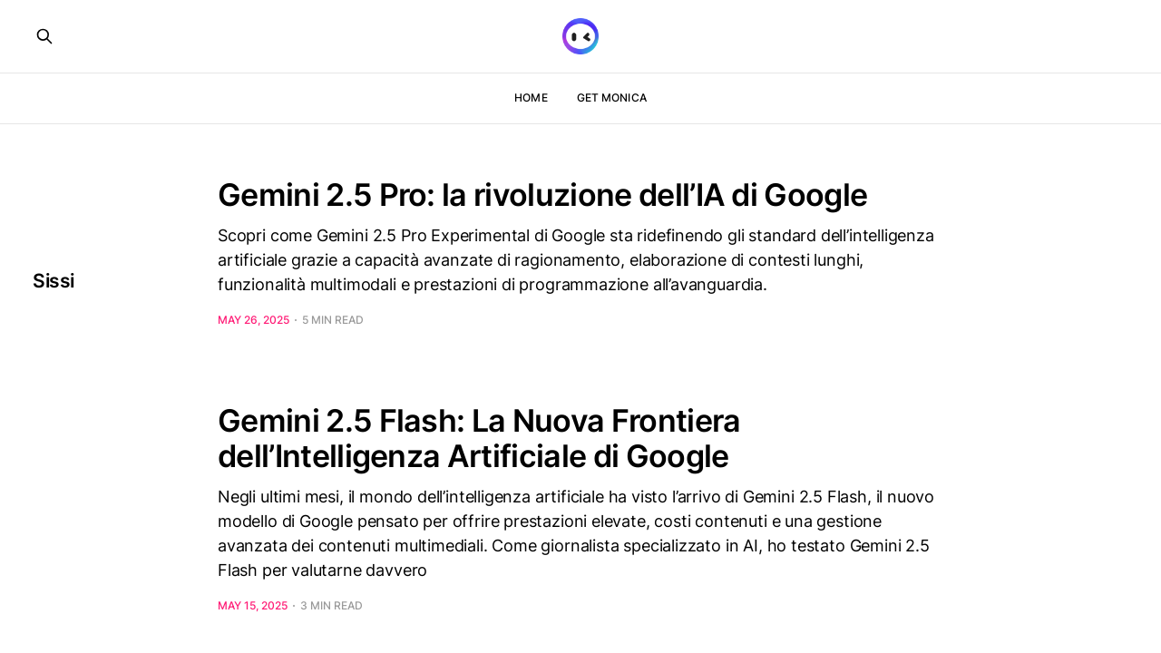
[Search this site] (44, 36)
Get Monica (612, 97)
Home (530, 97)
